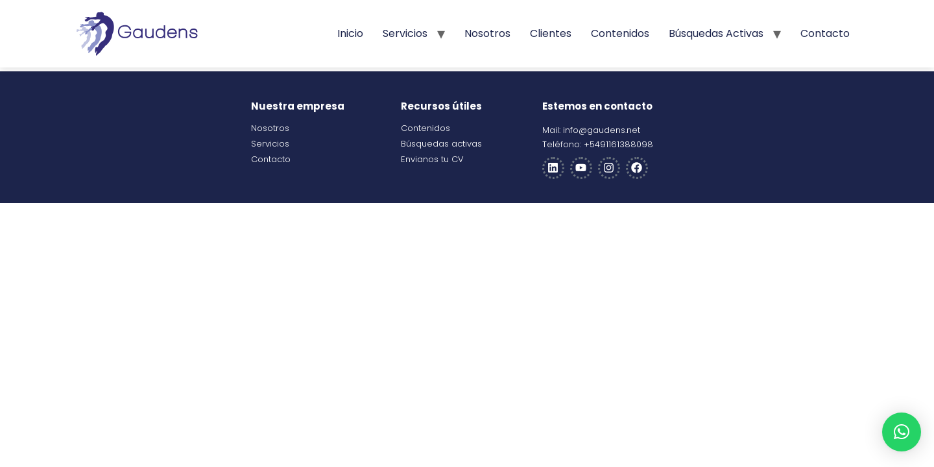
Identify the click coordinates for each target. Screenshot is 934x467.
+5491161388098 (618, 144)
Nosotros (487, 33)
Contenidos (620, 33)
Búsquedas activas (716, 33)
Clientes (550, 33)
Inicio (350, 33)
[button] (901, 432)
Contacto (825, 33)
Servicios (405, 33)
